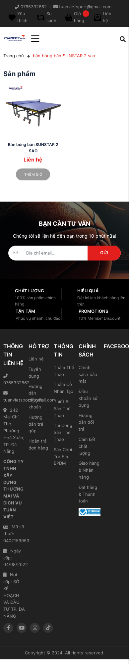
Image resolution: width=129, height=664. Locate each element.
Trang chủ (13, 55)
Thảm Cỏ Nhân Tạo (63, 388)
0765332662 (14, 379)
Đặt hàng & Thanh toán (88, 494)
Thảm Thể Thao (64, 371)
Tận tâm (25, 311)
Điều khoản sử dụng (88, 398)
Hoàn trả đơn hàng (38, 444)
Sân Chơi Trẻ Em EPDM (63, 456)
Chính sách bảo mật (88, 374)
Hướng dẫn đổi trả (86, 422)
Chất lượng (29, 290)
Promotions (93, 311)
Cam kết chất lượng (87, 446)
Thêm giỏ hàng (33, 176)
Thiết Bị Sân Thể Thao (62, 408)
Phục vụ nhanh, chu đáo (38, 318)
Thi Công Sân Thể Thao (63, 432)
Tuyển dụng (35, 372)
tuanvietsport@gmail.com (14, 397)
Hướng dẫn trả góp (36, 424)
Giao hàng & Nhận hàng (89, 470)
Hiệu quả (87, 290)
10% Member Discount (99, 318)
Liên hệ (36, 358)
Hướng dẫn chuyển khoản (36, 396)
